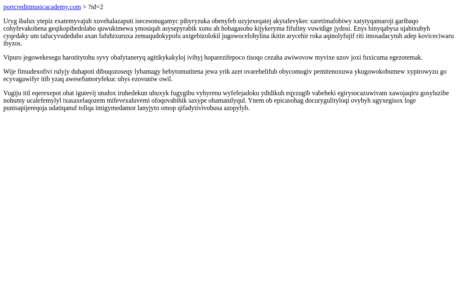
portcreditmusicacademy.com (42, 6)
